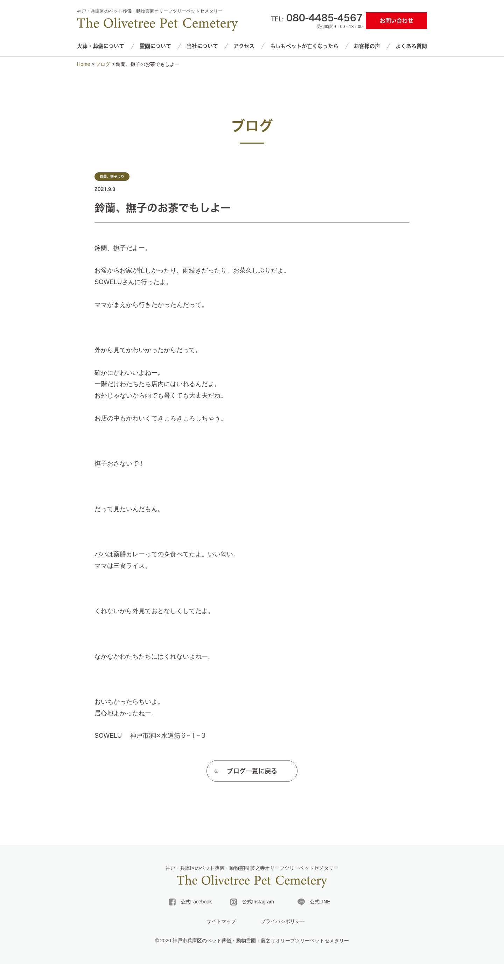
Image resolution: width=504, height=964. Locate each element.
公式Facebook (190, 902)
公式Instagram (252, 902)
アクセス (243, 46)
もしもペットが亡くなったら (304, 46)
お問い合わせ (396, 20)
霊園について (155, 46)
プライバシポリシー (283, 921)
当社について (202, 46)
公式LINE (314, 902)
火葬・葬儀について (100, 46)
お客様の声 (367, 46)
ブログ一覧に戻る (252, 773)
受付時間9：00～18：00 (317, 20)
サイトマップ (221, 921)
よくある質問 (411, 46)
